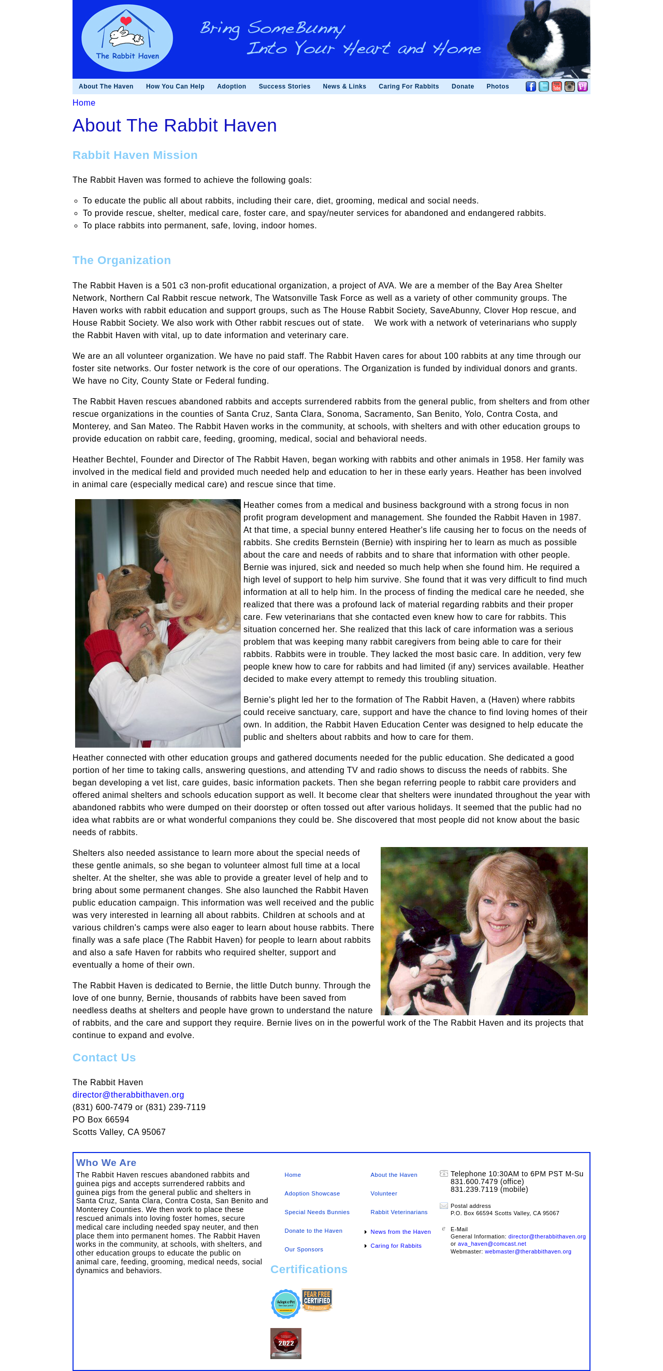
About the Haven (394, 1175)
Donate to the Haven (314, 1231)
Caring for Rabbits (396, 1246)
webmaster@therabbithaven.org (528, 1251)
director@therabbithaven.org (128, 1094)
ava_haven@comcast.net (492, 1244)
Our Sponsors (304, 1249)
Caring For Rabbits (409, 86)
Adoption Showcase (312, 1193)
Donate (463, 86)
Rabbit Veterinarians (399, 1212)
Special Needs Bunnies (317, 1212)
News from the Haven (401, 1232)
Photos (498, 86)
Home (84, 102)
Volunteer (384, 1193)
